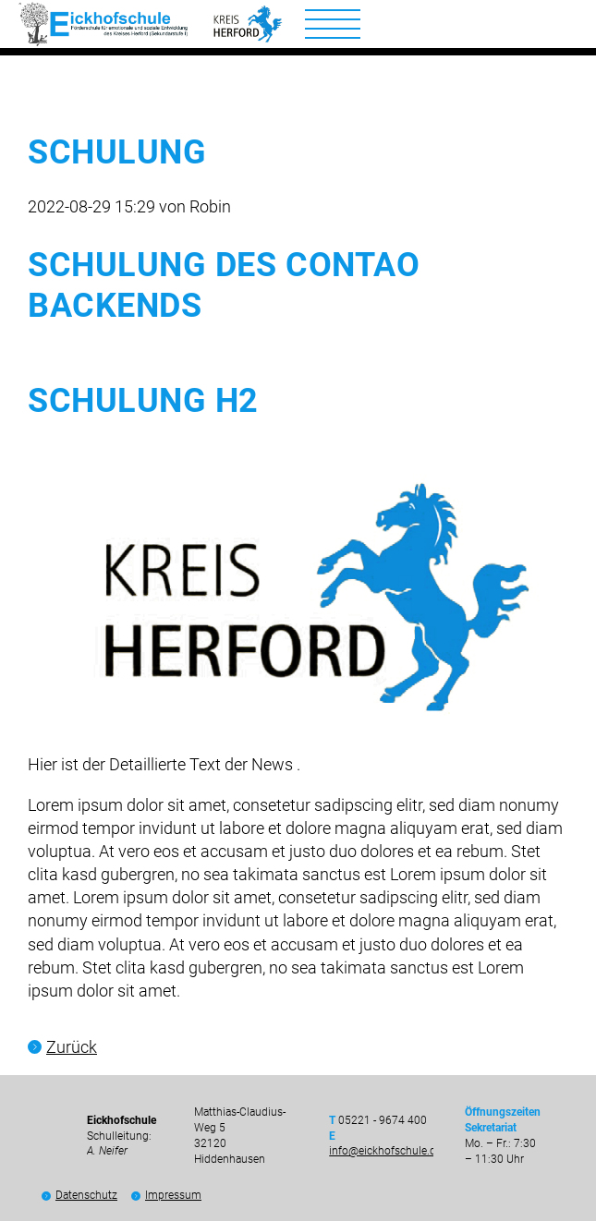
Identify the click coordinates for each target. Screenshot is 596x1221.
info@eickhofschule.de (385, 1150)
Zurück (71, 1047)
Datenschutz (86, 1195)
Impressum (173, 1195)
